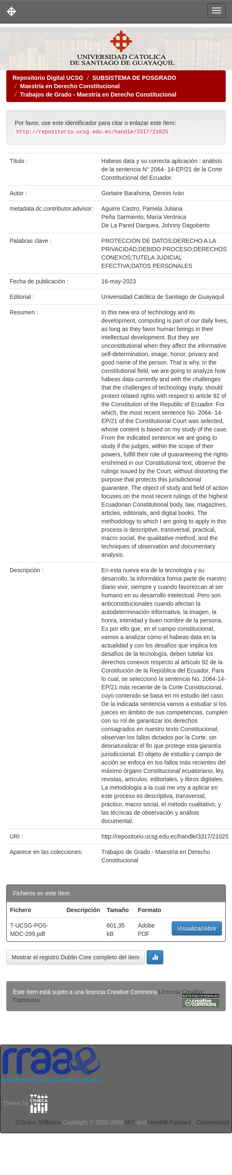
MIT (130, 1122)
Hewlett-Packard (169, 1122)
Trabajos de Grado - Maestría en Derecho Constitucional (98, 94)
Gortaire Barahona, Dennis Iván (142, 193)
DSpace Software (38, 1122)
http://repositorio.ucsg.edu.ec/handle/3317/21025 (165, 836)
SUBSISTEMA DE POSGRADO (134, 77)
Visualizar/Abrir (197, 928)
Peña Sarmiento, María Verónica (143, 217)
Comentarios (212, 1122)
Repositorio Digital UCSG (48, 77)
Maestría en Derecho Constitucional (70, 86)
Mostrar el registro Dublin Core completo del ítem (75, 957)
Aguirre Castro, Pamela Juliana (142, 208)
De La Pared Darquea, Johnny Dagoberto (155, 225)
